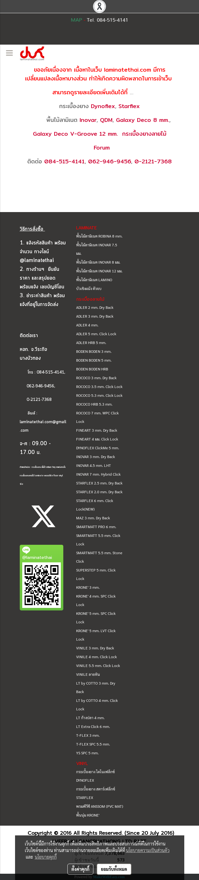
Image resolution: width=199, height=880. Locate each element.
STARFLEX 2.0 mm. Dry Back (99, 491)
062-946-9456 (109, 161)
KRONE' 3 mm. (88, 587)
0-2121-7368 (153, 161)
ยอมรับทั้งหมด (114, 869)
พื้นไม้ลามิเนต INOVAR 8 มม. (98, 262)
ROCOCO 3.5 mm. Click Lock (99, 386)
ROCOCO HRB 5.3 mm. (94, 404)
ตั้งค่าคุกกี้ (80, 869)
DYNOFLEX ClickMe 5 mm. (97, 447)
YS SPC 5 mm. (87, 752)
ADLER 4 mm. (87, 324)
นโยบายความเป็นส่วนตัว (148, 850)
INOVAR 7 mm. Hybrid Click (98, 474)
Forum (102, 147)
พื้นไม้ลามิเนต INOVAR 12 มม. (99, 270)
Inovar (88, 119)
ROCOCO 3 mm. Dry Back (96, 377)
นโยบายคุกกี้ (46, 857)
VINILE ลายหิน (88, 674)
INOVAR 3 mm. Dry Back (95, 456)
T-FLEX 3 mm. (88, 735)
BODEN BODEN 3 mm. (94, 351)
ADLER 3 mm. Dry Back (94, 316)
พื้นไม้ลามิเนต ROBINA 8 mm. (99, 235)
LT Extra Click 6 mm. (93, 726)
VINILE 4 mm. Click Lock (96, 656)
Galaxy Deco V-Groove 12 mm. (75, 133)
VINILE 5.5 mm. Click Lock (98, 665)
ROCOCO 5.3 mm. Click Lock (99, 395)
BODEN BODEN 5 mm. (94, 360)
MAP (76, 20)
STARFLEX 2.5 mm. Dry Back (99, 482)
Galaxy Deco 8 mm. (142, 119)
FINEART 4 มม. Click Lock (97, 438)
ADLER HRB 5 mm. (91, 342)
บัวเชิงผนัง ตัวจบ (89, 288)
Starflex (129, 106)
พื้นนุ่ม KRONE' (87, 814)
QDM (106, 119)
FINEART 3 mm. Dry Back (96, 430)
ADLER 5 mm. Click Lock (96, 333)
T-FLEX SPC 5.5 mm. (93, 743)
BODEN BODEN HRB (92, 368)
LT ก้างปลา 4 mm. (90, 717)
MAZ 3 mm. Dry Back (93, 517)
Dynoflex (103, 106)
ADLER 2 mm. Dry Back (94, 307)
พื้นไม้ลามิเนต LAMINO (94, 279)
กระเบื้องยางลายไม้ (144, 133)
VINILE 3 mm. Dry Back (95, 647)
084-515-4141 (64, 161)
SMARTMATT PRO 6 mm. (96, 526)
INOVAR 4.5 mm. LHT (93, 465)
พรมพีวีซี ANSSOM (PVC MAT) (99, 806)
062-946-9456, (37, 386)
